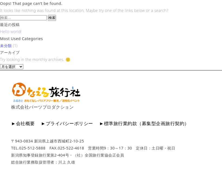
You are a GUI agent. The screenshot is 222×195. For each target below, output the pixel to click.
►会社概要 (23, 123)
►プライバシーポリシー (67, 123)
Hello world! (11, 31)
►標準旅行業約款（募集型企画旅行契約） (144, 123)
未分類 (6, 45)
